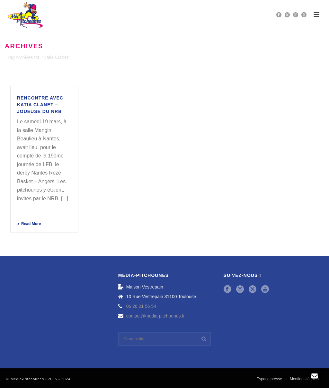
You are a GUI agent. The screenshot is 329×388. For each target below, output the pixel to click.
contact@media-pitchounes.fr (155, 315)
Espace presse (269, 379)
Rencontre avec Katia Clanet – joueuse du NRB (40, 104)
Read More (29, 224)
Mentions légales (304, 379)
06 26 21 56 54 (141, 306)
